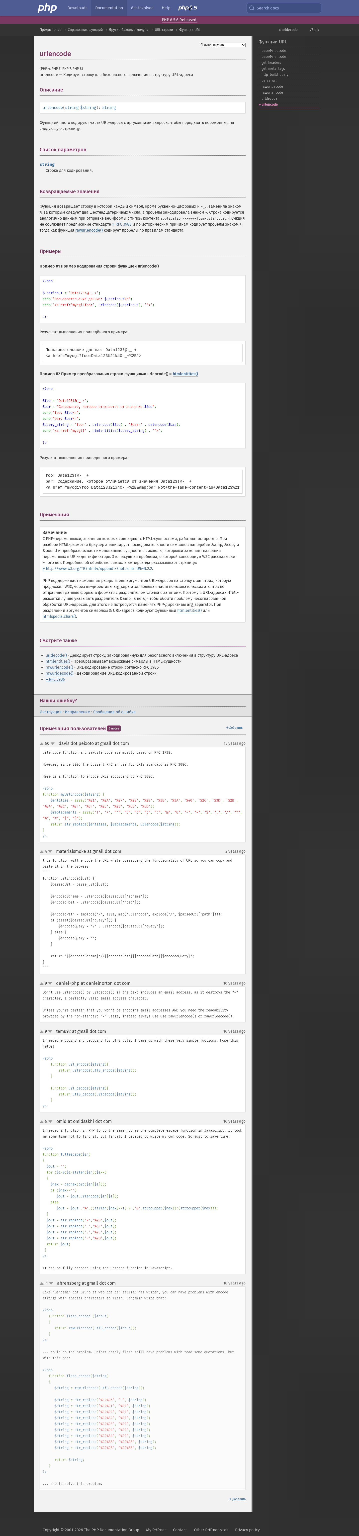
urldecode (269, 98)
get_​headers (271, 63)
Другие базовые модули (129, 30)
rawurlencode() (89, 230)
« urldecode (288, 30)
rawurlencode (272, 92)
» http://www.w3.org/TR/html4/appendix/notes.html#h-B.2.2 (97, 568)
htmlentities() (185, 373)
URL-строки (164, 30)
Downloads (77, 7)
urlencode (270, 104)
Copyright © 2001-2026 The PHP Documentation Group (91, 1530)
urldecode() (56, 655)
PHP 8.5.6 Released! (179, 19)
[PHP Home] (48, 8)
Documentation (109, 7)
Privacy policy (247, 1530)
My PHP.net (156, 1530)
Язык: (205, 44)
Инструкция (51, 712)
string (72, 107)
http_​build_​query (275, 75)
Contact (180, 1530)
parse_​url (269, 81)
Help (166, 7)
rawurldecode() (59, 673)
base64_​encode (274, 57)
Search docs (264, 8)
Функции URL (189, 30)
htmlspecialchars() (59, 616)
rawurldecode (272, 87)
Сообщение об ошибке (114, 712)
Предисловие (51, 30)
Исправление (77, 712)
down (53, 743)
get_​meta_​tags (273, 69)
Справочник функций (85, 30)
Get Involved (142, 7)
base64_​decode (274, 51)
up (43, 744)
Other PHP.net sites (211, 1530)
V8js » (314, 30)
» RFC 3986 (122, 224)
